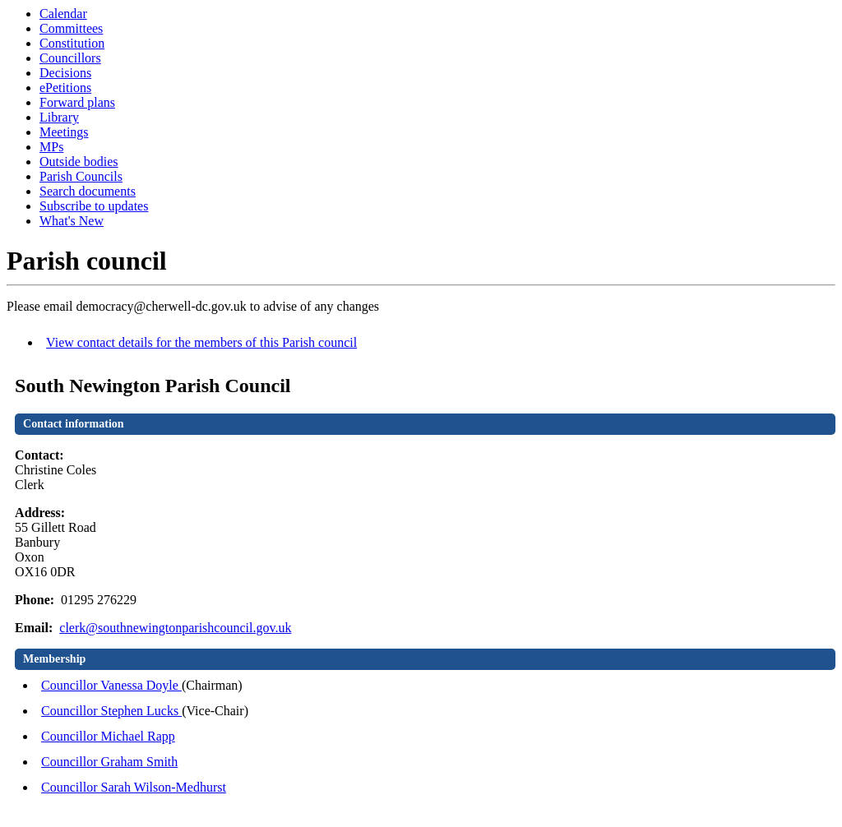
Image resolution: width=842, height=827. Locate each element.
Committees (71, 28)
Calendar (63, 14)
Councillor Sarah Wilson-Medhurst (133, 787)
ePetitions (65, 88)
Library (59, 117)
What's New (71, 221)
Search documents (87, 191)
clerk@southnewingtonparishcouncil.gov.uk (175, 628)
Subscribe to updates (93, 206)
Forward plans (77, 102)
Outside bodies (78, 162)
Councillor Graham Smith (109, 762)
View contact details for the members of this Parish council (201, 342)
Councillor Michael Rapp (108, 736)
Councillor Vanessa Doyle (111, 685)
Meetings (64, 132)
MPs (51, 147)
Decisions (65, 73)
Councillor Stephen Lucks (111, 711)
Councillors (70, 58)
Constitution (71, 43)
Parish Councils (81, 176)
